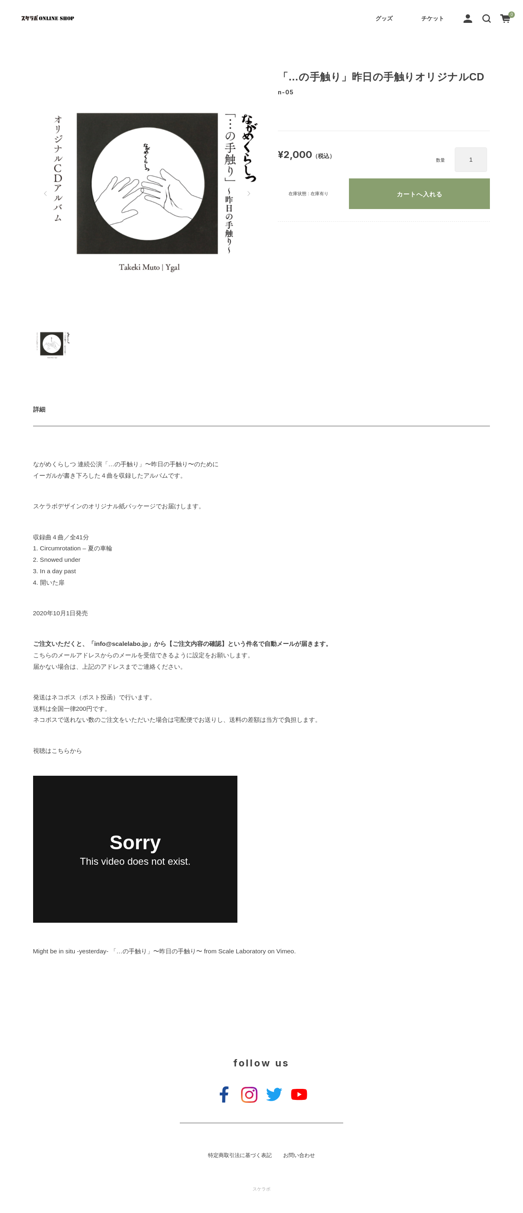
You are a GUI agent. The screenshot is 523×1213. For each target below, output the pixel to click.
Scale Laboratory (242, 951)
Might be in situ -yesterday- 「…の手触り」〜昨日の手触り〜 (117, 951)
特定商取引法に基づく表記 (240, 1155)
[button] (486, 18)
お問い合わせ (299, 1155)
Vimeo (285, 951)
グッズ (384, 18)
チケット (432, 18)
